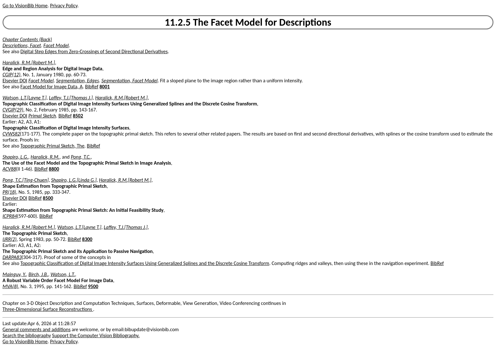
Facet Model (56, 45)
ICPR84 (10, 216)
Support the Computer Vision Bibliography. (96, 335)
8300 (87, 239)
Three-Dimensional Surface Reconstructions (48, 309)
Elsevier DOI (15, 81)
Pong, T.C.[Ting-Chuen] (26, 180)
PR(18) (9, 192)
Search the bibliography (27, 335)
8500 (48, 198)
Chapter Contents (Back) (27, 39)
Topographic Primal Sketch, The (52, 146)
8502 (78, 116)
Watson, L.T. (63, 274)
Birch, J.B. (38, 274)
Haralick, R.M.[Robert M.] (29, 63)
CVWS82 (11, 134)
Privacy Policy (63, 6)
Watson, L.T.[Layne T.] (24, 98)
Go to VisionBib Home (25, 6)
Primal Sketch (42, 116)
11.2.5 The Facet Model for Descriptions (248, 22)
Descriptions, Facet (22, 45)
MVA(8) (10, 286)
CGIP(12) (12, 75)
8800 (54, 169)
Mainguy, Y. (14, 274)
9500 (93, 286)
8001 (104, 87)
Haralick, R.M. (45, 157)
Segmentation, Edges (77, 81)
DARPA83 (12, 257)
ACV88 (9, 169)
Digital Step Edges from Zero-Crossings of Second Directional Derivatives (94, 51)
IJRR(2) (9, 239)
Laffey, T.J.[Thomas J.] (71, 98)
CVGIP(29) (13, 110)
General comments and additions (37, 329)
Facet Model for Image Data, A (52, 87)
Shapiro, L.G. (15, 157)
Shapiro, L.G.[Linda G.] (74, 180)
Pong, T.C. (81, 157)
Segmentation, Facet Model (130, 81)
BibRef (91, 87)
